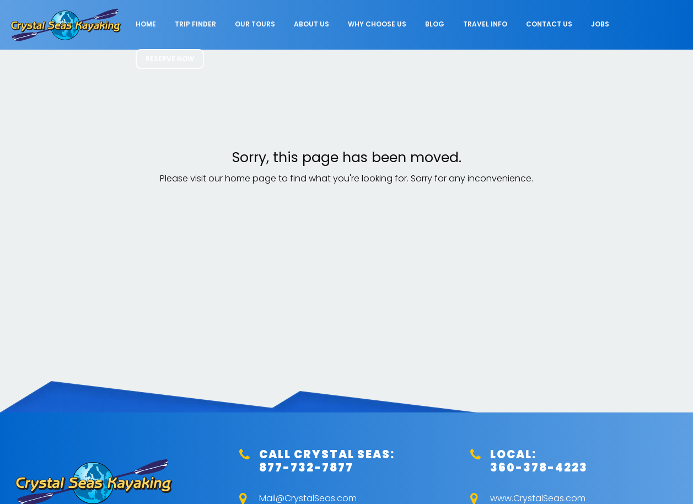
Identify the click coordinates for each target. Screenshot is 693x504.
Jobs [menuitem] (600, 24)
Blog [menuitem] (434, 24)
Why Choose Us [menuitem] (377, 24)
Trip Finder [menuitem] (195, 24)
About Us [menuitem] (311, 24)
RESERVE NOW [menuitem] (170, 58)
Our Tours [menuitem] (255, 24)
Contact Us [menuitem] (549, 24)
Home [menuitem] (146, 24)
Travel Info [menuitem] (485, 24)
